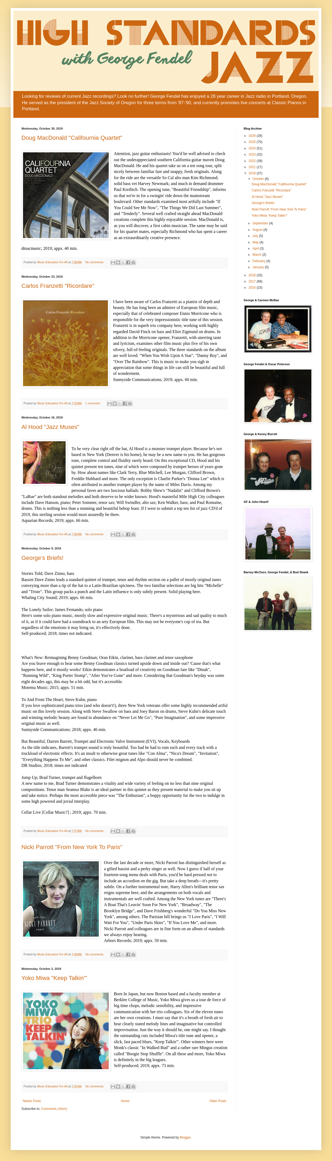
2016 (253, 287)
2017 (253, 281)
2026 (253, 136)
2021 (253, 167)
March (257, 255)
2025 (253, 142)
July (255, 236)
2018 (253, 275)
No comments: (95, 262)
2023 (253, 154)
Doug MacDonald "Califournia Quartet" (71, 137)
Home (125, 1101)
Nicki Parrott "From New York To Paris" (71, 847)
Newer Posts (32, 1101)
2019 (253, 173)
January (258, 267)
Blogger (185, 1137)
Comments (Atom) (54, 1109)
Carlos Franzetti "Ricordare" (57, 285)
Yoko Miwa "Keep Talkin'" (54, 978)
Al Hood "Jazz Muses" (50, 427)
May (255, 242)
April (256, 248)
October (258, 179)
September (260, 223)
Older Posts (217, 1101)
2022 (253, 161)
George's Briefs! (42, 558)
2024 (253, 148)
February (259, 261)
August (257, 230)
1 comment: (93, 403)
